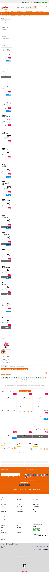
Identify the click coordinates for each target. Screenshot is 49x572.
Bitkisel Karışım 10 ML (5, 100)
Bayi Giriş (18, 0)
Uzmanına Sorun (3, 504)
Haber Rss (2, 537)
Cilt (9, 13)
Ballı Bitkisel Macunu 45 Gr (6, 149)
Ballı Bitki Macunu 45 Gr (5, 300)
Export (41, 13)
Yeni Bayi (13, 0)
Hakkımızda (2, 15)
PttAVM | (22, 489)
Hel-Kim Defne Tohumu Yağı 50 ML (6, 406)
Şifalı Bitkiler (3, 525)
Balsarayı (3, 199)
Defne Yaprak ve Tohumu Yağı (21, 369)
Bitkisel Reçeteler (3, 530)
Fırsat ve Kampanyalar (5, 41)
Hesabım (18, 530)
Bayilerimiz (2, 507)
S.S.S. (1, 499)
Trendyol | (29, 489)
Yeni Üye (23, 0)
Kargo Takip (3, 0)
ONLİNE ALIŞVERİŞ (24, 553)
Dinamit (3, 164)
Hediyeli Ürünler (35, 504)
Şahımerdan (4, 115)
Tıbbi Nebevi (3, 523)
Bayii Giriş (18, 528)
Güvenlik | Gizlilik (14, 15)
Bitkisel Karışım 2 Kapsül (6, 267)
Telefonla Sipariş (3, 511)
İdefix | (35, 490)
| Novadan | (14, 490)
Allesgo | (29, 490)
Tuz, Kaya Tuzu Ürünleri (5, 40)
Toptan (24, 13)
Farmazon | (24, 490)
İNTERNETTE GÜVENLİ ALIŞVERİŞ (24, 557)
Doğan (12, 461)
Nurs (3, 332)
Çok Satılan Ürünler (36, 509)
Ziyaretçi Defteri (3, 516)
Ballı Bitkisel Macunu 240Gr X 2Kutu (6, 317)
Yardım (25, 15)
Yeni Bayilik (19, 527)
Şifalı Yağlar (2, 527)
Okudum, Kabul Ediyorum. (9, 476)
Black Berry (4, 99)
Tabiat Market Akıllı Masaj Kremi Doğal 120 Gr (24, 444)
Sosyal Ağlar (3, 514)
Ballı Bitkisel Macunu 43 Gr (6, 133)
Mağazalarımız (3, 509)
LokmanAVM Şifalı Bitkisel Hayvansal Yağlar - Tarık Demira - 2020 (40, 444)
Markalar (5, 13)
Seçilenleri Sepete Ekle (25, 391)
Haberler (2, 513)
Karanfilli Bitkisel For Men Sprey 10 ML (6, 166)
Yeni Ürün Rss (3, 539)
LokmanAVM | (12, 489)
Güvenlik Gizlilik (19, 509)
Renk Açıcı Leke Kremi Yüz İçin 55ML (6, 251)
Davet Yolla (35, 511)
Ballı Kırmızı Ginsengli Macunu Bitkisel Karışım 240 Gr (5, 183)
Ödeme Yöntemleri (20, 501)
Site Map (2, 535)
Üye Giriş (28, 0)
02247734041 (36, 2)
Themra (3, 65)
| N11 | (9, 489)
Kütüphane (2, 522)
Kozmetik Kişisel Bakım (5, 25)
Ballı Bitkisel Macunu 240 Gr (6, 66)
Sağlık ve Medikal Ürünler (6, 31)
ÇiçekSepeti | (17, 489)
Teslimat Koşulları (20, 502)
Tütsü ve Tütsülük (4, 32)
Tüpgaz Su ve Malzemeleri (6, 43)
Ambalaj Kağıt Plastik (5, 22)
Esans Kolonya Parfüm (5, 29)
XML (38, 13)
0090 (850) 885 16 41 (36, 528)
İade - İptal (18, 504)
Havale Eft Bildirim (20, 511)
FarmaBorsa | (19, 490)
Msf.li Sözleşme (19, 507)
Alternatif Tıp (3, 534)
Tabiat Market (36, 464)
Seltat (3, 299)
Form (28, 13)
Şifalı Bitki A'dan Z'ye (5, 45)
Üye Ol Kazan (35, 499)
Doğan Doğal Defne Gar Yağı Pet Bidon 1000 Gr (24, 406)
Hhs (2, 82)
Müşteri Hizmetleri (20, 513)
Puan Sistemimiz (36, 506)
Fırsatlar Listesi (35, 502)
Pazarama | (39, 489)
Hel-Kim (36, 461)
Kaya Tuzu (33, 13)
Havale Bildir (19, 532)
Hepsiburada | (34, 489)
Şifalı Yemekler (3, 528)
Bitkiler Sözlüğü (3, 532)
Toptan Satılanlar (36, 507)
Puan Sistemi (8, 15)
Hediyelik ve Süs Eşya (5, 34)
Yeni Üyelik (35, 457)
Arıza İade (18, 534)
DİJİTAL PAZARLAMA (24, 561)
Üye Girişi (41, 457)
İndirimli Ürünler (35, 501)
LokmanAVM (12, 464)
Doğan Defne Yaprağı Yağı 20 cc (6, 443)
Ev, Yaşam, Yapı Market (5, 38)
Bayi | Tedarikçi (20, 15)
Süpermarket (4, 36)
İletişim (29, 15)
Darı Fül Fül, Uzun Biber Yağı (7, 369)
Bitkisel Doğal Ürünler (5, 23)
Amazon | (25, 489)
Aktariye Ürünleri (4, 20)
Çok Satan (18, 13)
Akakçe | (32, 490)
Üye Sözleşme (19, 523)
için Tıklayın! (37, 524)
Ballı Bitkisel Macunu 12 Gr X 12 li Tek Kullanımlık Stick (6, 234)
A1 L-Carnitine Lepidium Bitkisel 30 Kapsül (5, 284)
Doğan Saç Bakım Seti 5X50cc (38, 424)
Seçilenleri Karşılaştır (17, 391)
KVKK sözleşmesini (5, 476)
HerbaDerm (4, 249)
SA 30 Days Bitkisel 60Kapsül (5, 83)
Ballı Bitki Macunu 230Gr (6, 200)
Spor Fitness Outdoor (5, 27)
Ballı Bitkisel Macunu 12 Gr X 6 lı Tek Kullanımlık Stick (6, 217)
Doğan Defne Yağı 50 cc (37, 406)
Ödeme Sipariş (19, 499)
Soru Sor (8, 0)
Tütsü (14, 13)
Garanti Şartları (19, 506)
